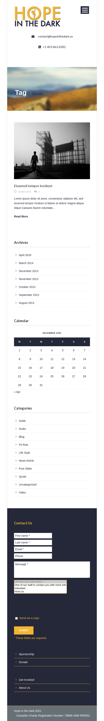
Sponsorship (26, 654)
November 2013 (28, 279)
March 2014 (26, 263)
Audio (22, 428)
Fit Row (23, 444)
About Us (24, 687)
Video (22, 492)
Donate (23, 662)
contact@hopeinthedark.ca (55, 36)
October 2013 (27, 287)
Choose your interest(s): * (40, 581)
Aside (22, 420)
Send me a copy (27, 618)
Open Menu (85, 10)
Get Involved (26, 679)
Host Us (40, 591)
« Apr (17, 391)
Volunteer (40, 588)
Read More (21, 216)
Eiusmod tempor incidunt (33, 186)
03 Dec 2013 (24, 192)
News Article (26, 460)
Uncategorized (27, 484)
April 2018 (25, 255)
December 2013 (28, 271)
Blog (21, 436)
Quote (22, 476)
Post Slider (25, 468)
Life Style (24, 452)
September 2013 (29, 294)
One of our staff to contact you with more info (40, 585)
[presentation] (43, 605)
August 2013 (26, 302)
